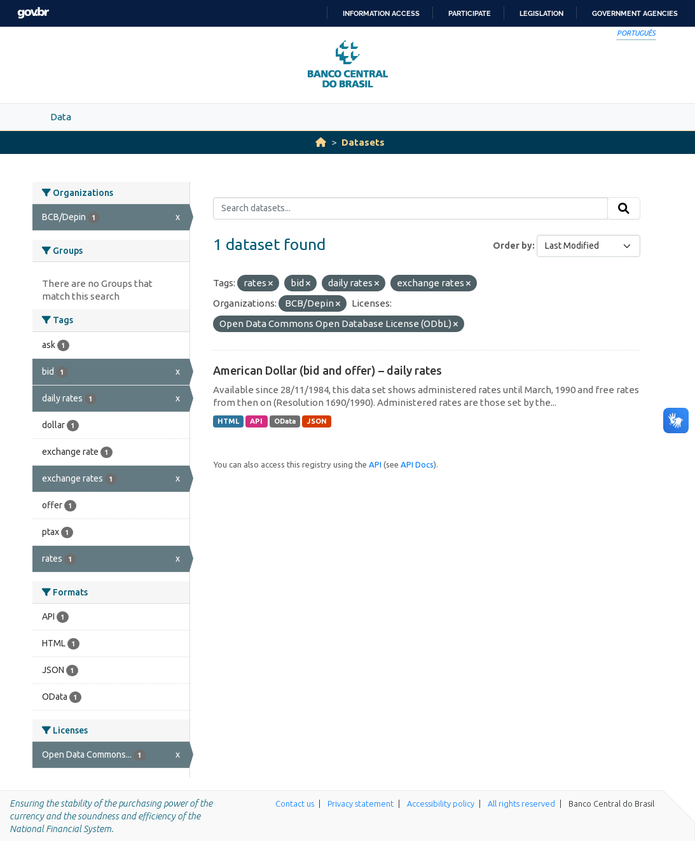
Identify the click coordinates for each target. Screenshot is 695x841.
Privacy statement (360, 803)
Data (60, 116)
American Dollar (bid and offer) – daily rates (327, 370)
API (256, 421)
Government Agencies (635, 13)
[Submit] (623, 208)
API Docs (417, 464)
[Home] (320, 142)
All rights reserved (521, 803)
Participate (469, 13)
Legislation (541, 13)
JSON (317, 421)
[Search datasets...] (410, 208)
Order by (512, 245)
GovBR (33, 13)
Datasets (363, 142)
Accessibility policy (440, 803)
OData (285, 421)
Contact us (294, 803)
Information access (381, 13)
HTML (228, 421)
